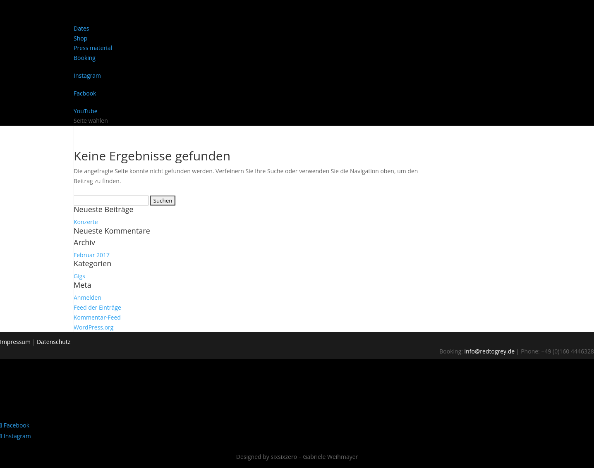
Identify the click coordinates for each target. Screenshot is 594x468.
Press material (93, 48)
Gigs (79, 276)
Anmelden (87, 297)
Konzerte (86, 222)
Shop (80, 38)
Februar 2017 (92, 255)
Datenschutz (53, 342)
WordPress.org (93, 327)
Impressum (15, 342)
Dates (81, 28)
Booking (85, 58)
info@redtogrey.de (490, 351)
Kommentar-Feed (97, 317)
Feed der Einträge (97, 307)
